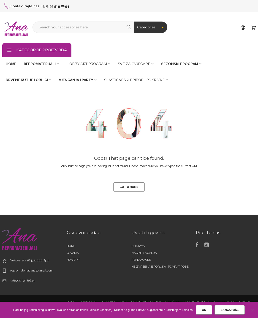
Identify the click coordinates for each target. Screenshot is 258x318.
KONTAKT (73, 259)
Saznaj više (230, 310)
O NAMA (73, 253)
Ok (204, 310)
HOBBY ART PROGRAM (87, 64)
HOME (71, 246)
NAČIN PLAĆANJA (144, 253)
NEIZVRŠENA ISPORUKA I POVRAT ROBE (160, 266)
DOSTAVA (138, 246)
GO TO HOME (129, 187)
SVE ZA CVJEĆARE (134, 64)
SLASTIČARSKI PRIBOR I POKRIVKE (134, 80)
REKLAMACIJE (141, 259)
